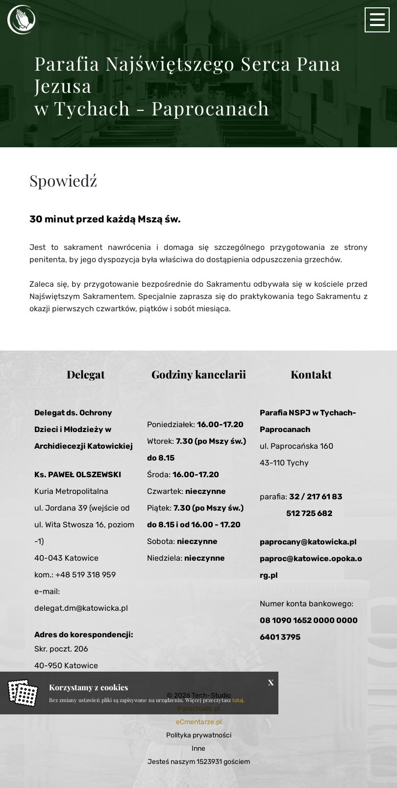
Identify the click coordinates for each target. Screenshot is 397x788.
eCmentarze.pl (199, 722)
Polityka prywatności (198, 735)
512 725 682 (309, 513)
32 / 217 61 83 (316, 496)
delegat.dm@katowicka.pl (81, 608)
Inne (198, 748)
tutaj (237, 700)
